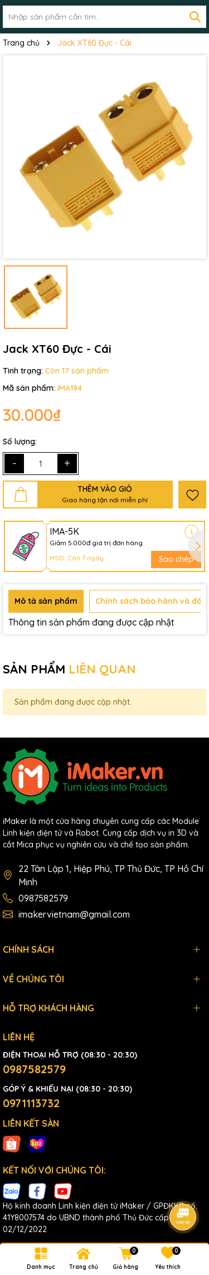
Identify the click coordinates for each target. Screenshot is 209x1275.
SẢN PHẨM (69, 669)
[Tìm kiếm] (195, 16)
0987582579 (43, 898)
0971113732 (31, 1103)
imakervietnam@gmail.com (74, 914)
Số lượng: (20, 442)
